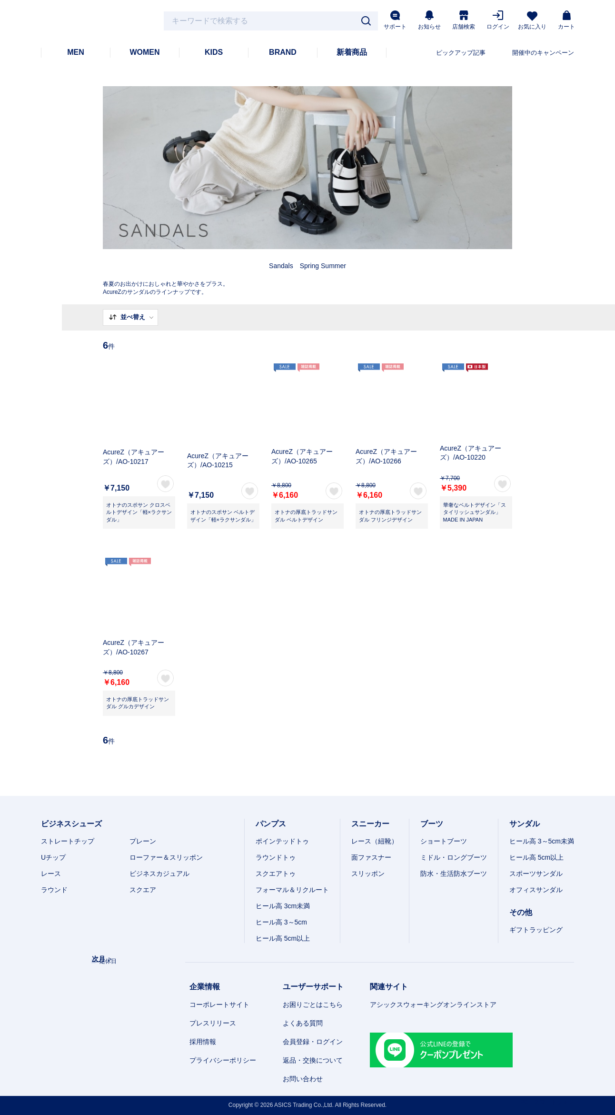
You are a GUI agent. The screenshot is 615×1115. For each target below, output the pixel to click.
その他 (520, 912)
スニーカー (370, 824)
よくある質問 (303, 1023)
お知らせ (429, 20)
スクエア (142, 890)
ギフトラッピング (536, 930)
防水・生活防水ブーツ (453, 873)
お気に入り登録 (165, 483)
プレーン (142, 841)
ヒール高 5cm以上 (283, 938)
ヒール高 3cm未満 (283, 906)
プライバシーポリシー (222, 1060)
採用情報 (202, 1041)
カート (566, 20)
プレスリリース (212, 1023)
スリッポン (368, 873)
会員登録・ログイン (313, 1041)
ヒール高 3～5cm (281, 922)
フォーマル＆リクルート (292, 890)
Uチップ (53, 857)
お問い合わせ (303, 1079)
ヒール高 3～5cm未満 (541, 841)
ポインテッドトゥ (282, 841)
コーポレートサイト (219, 1004)
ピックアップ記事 (461, 52)
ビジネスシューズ (71, 824)
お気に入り (532, 20)
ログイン (497, 20)
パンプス (271, 824)
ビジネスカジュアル (159, 873)
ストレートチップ (67, 841)
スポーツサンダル (536, 873)
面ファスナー (371, 857)
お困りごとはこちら (313, 1004)
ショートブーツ (443, 841)
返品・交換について (313, 1060)
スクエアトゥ (276, 873)
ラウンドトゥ (276, 857)
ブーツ (431, 824)
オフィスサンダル (536, 890)
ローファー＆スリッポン (166, 857)
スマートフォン (554, 1102)
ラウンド (54, 890)
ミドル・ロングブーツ (453, 857)
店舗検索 (463, 20)
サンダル (524, 824)
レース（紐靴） (374, 841)
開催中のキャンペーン (543, 52)
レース (51, 873)
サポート (395, 20)
